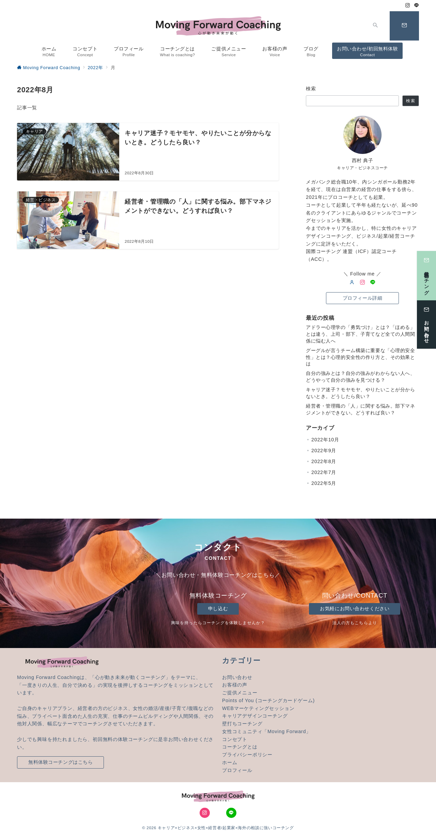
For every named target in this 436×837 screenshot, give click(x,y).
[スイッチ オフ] (375, 25)
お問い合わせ (237, 677)
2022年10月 (325, 439)
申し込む (218, 608)
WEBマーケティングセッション (258, 708)
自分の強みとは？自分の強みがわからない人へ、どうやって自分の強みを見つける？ (360, 376)
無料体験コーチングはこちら (60, 762)
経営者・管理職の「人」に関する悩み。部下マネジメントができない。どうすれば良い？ (360, 409)
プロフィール (237, 770)
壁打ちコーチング (242, 723)
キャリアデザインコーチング (254, 715)
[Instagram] (362, 282)
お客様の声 (234, 685)
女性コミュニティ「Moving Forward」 (266, 731)
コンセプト (234, 739)
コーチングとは (240, 746)
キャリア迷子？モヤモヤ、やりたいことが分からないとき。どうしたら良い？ (360, 393)
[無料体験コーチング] (426, 272)
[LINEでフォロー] (416, 5)
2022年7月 (323, 472)
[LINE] (372, 282)
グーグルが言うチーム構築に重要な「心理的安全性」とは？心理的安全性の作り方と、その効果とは (360, 357)
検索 (311, 88)
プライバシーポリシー (247, 754)
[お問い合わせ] (426, 321)
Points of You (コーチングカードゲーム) (268, 700)
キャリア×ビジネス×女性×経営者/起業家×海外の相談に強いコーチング (226, 827)
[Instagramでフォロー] (407, 5)
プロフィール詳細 (363, 298)
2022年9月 (323, 450)
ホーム (229, 762)
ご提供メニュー (240, 692)
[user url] (352, 282)
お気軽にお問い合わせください (354, 608)
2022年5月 (323, 483)
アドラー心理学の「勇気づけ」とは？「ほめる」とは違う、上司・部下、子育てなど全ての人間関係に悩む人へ (360, 334)
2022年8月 (323, 461)
